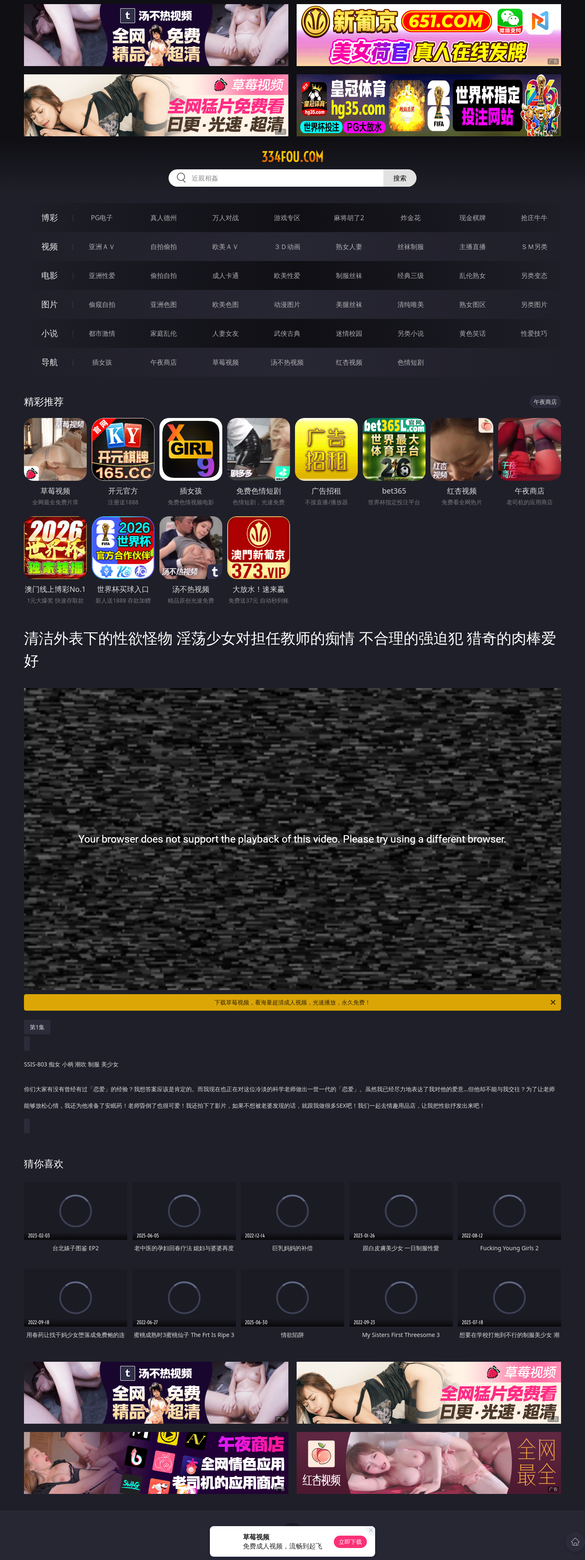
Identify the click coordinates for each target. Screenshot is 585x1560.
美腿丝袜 (349, 304)
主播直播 (472, 246)
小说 (49, 333)
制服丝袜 (349, 275)
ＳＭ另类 (534, 246)
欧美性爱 (287, 275)
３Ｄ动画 (287, 246)
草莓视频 (225, 362)
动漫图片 (287, 304)
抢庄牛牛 (534, 217)
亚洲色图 (163, 304)
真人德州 (163, 217)
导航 (49, 362)
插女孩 (102, 362)
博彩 (49, 217)
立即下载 (350, 1542)
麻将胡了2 (349, 217)
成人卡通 (225, 275)
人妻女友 (225, 333)
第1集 (37, 1027)
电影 (49, 275)
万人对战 (225, 217)
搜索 (400, 178)
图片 (49, 304)
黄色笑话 (472, 333)
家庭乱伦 (163, 333)
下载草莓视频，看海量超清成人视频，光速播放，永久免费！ (385, 1002)
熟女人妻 (349, 246)
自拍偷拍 (163, 246)
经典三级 (410, 275)
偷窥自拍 (102, 304)
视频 (49, 246)
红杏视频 (349, 362)
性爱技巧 (534, 333)
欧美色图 (225, 304)
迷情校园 (349, 333)
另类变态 (534, 275)
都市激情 (102, 333)
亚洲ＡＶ (102, 246)
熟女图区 (472, 304)
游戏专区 (287, 217)
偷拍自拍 (163, 275)
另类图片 (534, 304)
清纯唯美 (410, 304)
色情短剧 (410, 362)
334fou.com (292, 157)
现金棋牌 (472, 217)
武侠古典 (287, 333)
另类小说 (410, 333)
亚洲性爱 (102, 275)
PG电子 (102, 217)
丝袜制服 (410, 246)
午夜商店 (163, 362)
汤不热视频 (287, 362)
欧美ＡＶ (225, 246)
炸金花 (411, 217)
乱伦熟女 (472, 275)
